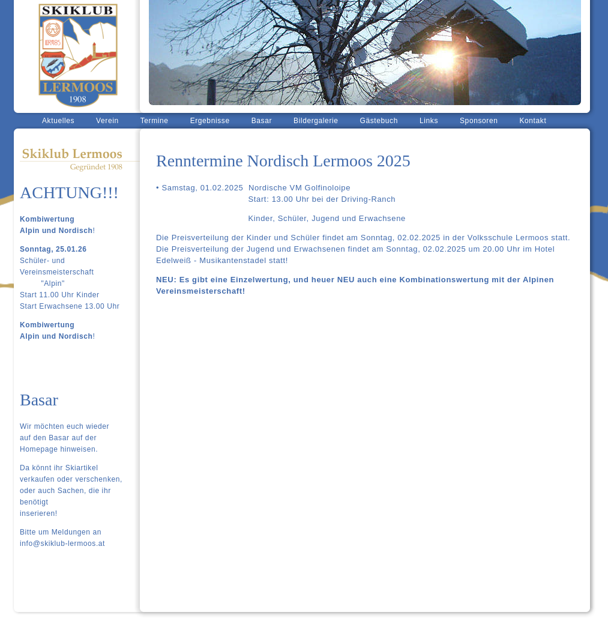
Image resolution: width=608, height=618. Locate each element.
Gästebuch (379, 121)
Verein (107, 121)
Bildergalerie (316, 121)
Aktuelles (58, 121)
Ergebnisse (210, 121)
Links (429, 121)
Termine (154, 121)
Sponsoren (479, 121)
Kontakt (532, 121)
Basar (261, 121)
